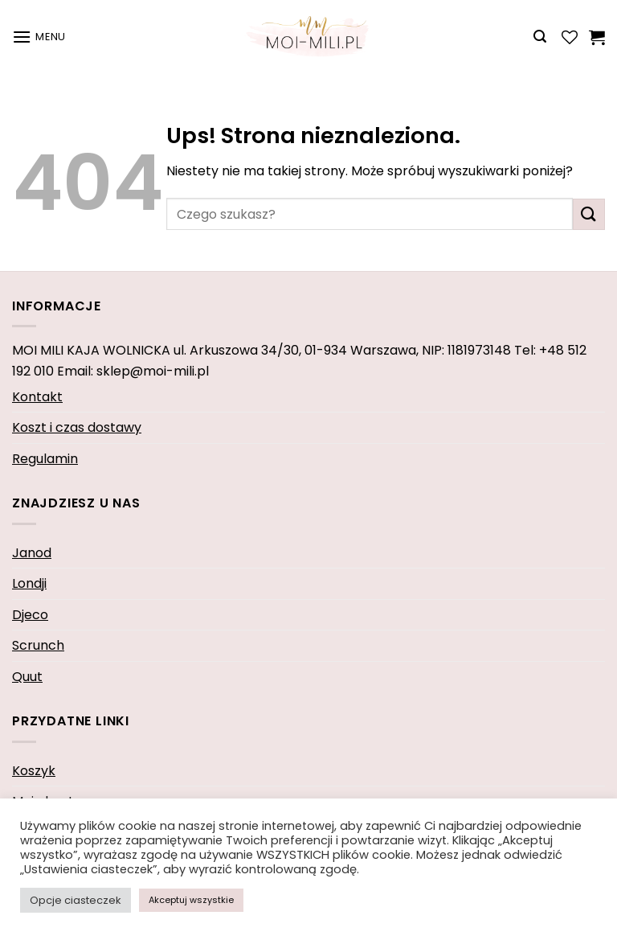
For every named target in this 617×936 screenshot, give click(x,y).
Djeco (30, 615)
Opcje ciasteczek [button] (75, 900)
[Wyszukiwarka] (539, 36)
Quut (27, 676)
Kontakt (37, 397)
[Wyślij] (589, 214)
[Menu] (39, 36)
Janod (31, 553)
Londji (29, 583)
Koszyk (33, 771)
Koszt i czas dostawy (76, 427)
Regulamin (45, 459)
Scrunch (38, 645)
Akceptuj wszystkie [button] (191, 899)
